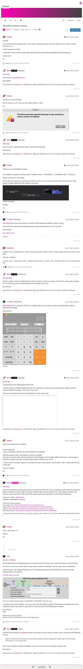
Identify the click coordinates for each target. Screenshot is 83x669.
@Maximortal (22, 274)
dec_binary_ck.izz (9, 233)
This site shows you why (11, 575)
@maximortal (7, 278)
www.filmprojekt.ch (17, 84)
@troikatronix (19, 497)
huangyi (9, 37)
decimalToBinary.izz (18, 77)
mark (8, 556)
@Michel (13, 560)
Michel (9, 70)
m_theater (10, 219)
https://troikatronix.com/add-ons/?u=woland (41, 509)
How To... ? (9, 29)
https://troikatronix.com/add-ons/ (18, 509)
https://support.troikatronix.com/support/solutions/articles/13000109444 (36, 510)
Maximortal (10, 248)
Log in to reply (75, 30)
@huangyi (21, 70)
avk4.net (5, 236)
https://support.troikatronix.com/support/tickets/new (29, 505)
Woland (9, 483)
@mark (20, 629)
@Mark (24, 632)
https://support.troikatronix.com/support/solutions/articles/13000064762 (32, 507)
